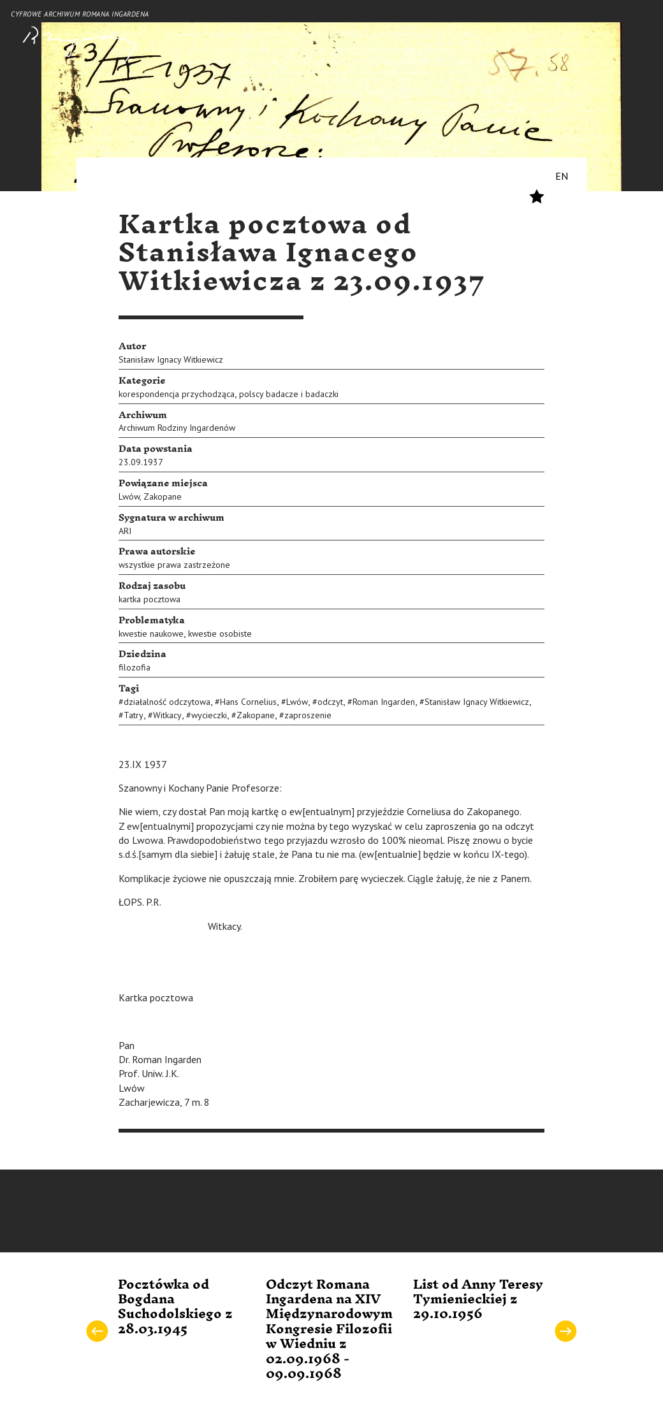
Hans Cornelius (248, 701)
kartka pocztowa (149, 599)
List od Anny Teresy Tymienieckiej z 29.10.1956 (478, 1300)
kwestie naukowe (151, 633)
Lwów (129, 496)
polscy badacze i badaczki (289, 394)
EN (561, 176)
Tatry (133, 715)
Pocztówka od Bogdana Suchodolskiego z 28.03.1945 (175, 1307)
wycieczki (209, 715)
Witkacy (167, 715)
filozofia (134, 667)
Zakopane (162, 496)
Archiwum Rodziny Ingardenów (177, 427)
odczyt (330, 701)
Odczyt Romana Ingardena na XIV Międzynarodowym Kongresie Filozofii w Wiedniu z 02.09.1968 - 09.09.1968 (329, 1329)
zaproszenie (308, 715)
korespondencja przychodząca (177, 394)
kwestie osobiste (220, 633)
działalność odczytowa (167, 701)
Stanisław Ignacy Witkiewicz (171, 359)
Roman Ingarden (384, 701)
